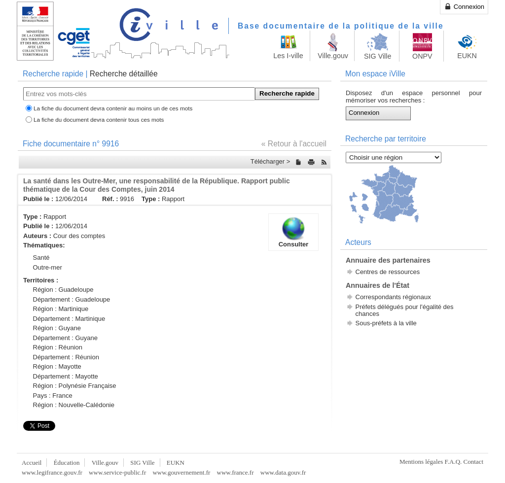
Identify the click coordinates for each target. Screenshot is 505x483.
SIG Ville (142, 462)
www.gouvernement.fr (181, 472)
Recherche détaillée (124, 73)
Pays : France (52, 395)
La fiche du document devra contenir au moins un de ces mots (113, 108)
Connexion (464, 6)
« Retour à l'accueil (293, 143)
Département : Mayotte (65, 376)
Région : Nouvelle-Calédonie (74, 405)
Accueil (31, 462)
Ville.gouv (105, 462)
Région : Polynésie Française (74, 385)
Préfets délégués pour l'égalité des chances (405, 310)
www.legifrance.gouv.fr (52, 472)
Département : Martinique (69, 318)
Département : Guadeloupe (71, 299)
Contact (473, 461)
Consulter (293, 232)
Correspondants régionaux (393, 297)
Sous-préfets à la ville (386, 323)
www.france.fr (235, 472)
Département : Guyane (65, 338)
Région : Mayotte (57, 366)
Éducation (67, 462)
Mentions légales (421, 461)
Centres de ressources (388, 272)
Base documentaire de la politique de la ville (341, 26)
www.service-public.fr (117, 472)
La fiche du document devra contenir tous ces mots (99, 119)
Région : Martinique (61, 308)
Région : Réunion (57, 347)
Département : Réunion (66, 357)
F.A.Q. (453, 461)
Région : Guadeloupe (63, 289)
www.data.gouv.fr (283, 472)
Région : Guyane (57, 328)
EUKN (175, 462)
